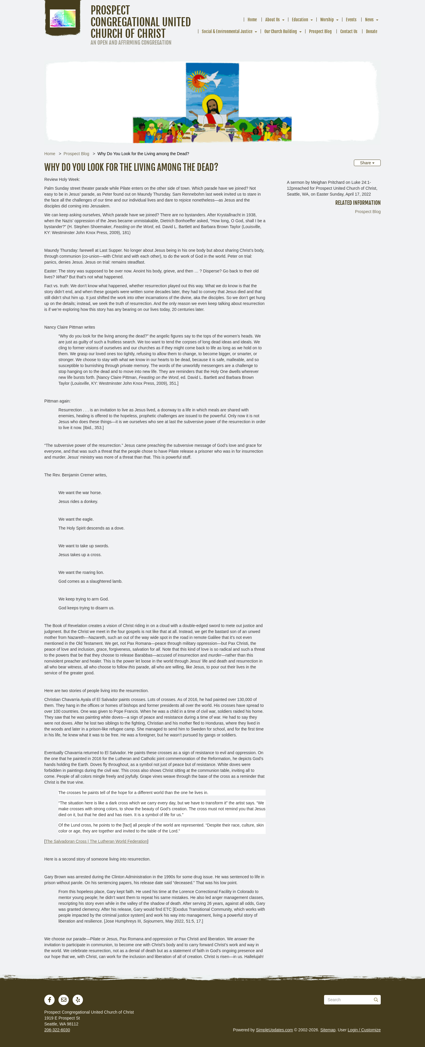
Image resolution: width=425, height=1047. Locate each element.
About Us (272, 19)
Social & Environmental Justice (227, 31)
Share (367, 162)
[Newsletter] (64, 1000)
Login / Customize (364, 1029)
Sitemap (327, 1029)
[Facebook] (49, 1000)
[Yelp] (78, 1000)
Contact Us (348, 31)
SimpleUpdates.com (274, 1029)
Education (300, 19)
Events (351, 19)
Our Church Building (280, 31)
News (369, 19)
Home (252, 19)
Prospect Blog (320, 31)
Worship (327, 19)
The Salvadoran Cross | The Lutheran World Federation (96, 841)
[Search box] (352, 999)
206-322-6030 (57, 1029)
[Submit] (376, 999)
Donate (371, 31)
